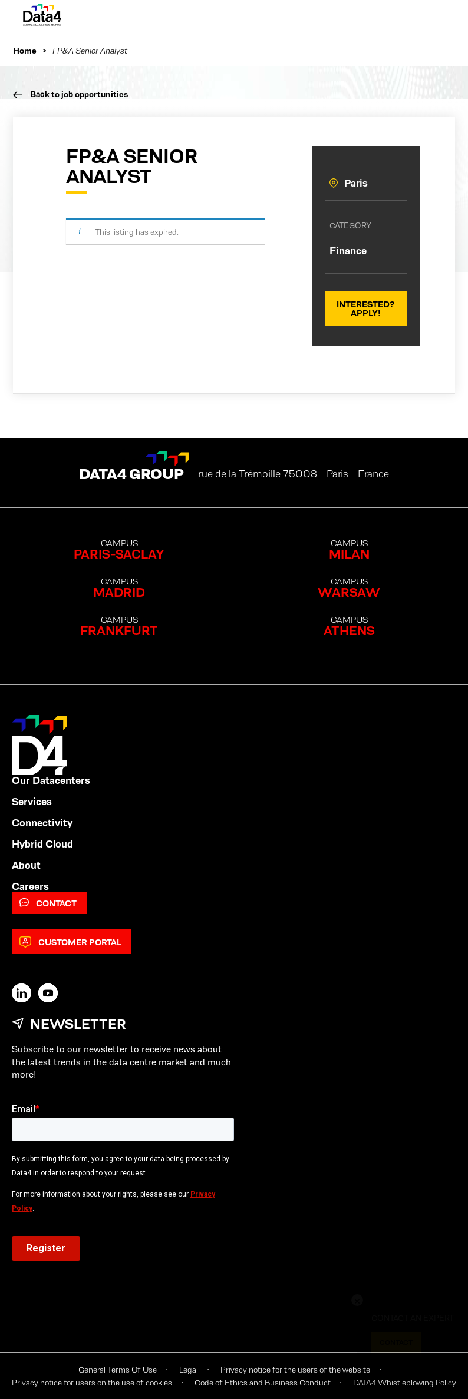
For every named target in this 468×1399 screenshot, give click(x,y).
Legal (188, 1369)
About (26, 865)
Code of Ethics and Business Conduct (263, 1382)
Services (32, 802)
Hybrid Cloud (42, 844)
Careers (30, 886)
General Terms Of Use (117, 1369)
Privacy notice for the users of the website (295, 1369)
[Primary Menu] (433, 17)
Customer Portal (70, 942)
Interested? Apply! (365, 308)
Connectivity (42, 823)
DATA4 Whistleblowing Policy (404, 1382)
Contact (48, 903)
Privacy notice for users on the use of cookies (92, 1382)
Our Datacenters (51, 780)
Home (25, 50)
